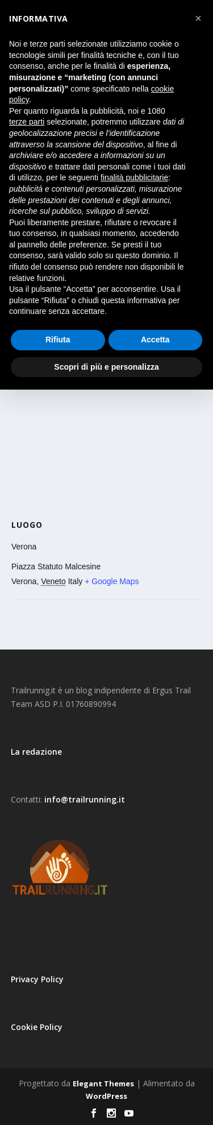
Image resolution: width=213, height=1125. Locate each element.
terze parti (26, 121)
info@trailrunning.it (84, 799)
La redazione (36, 751)
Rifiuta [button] (57, 339)
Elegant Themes (103, 1083)
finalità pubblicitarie (134, 177)
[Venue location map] (106, 433)
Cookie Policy (36, 1026)
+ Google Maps (112, 581)
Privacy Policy (37, 979)
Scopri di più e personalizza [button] (106, 366)
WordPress (106, 1096)
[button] (198, 18)
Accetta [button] (155, 339)
